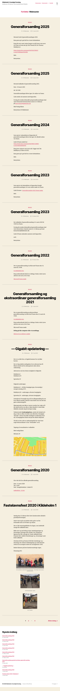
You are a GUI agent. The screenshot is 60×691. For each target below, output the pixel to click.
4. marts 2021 (35, 306)
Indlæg (30, 22)
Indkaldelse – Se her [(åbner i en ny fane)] (19, 490)
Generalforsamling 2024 (30, 125)
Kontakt (51, 3)
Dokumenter (45, 3)
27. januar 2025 (35, 77)
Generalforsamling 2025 (30, 26)
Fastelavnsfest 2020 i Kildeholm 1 (30, 507)
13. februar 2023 (35, 216)
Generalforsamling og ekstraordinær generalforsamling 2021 (30, 298)
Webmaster (26, 31)
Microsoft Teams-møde (20, 279)
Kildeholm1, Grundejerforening (11, 2)
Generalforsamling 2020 (30, 470)
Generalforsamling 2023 (30, 175)
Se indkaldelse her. (19, 270)
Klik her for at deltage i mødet (22, 334)
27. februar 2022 (35, 259)
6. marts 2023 (35, 179)
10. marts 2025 (35, 31)
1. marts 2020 (35, 474)
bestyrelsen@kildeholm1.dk (23, 103)
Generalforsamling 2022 (30, 255)
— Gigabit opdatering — (30, 348)
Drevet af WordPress (27, 687)
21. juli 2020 (35, 353)
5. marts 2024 (35, 129)
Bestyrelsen (38, 3)
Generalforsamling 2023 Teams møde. (32, 190)
